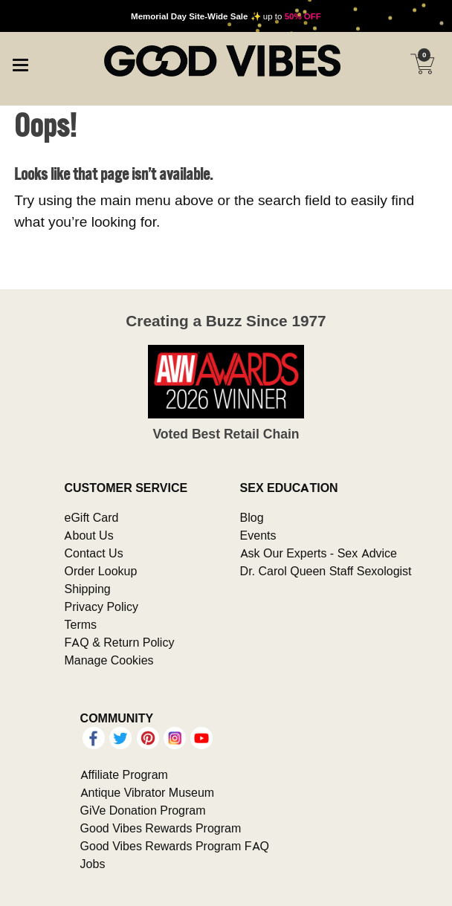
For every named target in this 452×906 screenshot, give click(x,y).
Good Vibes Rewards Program (161, 828)
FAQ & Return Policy (119, 642)
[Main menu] (20, 62)
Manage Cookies (108, 660)
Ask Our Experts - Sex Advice (318, 553)
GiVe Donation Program (143, 810)
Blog (252, 517)
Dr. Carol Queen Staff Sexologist (326, 570)
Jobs (93, 863)
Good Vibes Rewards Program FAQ (174, 845)
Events (258, 535)
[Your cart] (422, 64)
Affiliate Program (124, 774)
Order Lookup (100, 570)
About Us (88, 535)
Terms (80, 624)
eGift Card (91, 517)
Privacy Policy (101, 606)
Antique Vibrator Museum (147, 792)
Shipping (87, 588)
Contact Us (93, 553)
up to (226, 16)
